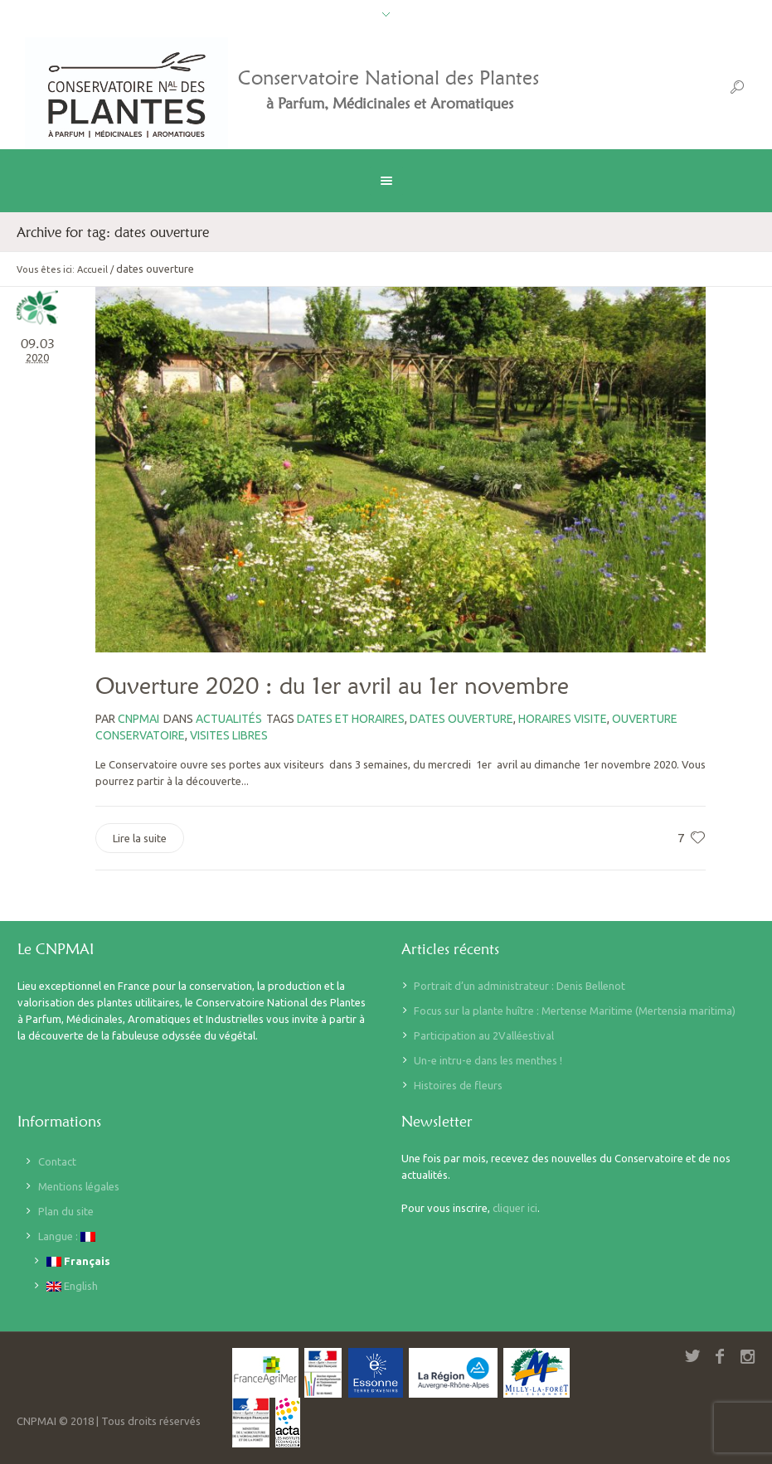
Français (78, 1261)
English (72, 1286)
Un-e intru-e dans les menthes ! (488, 1060)
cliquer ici (515, 1208)
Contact (57, 1161)
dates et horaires (351, 718)
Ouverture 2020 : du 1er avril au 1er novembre (332, 685)
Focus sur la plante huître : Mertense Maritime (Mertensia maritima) (575, 1010)
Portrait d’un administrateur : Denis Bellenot (519, 985)
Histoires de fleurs (458, 1085)
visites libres (229, 735)
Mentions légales (78, 1186)
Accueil (92, 269)
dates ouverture (461, 718)
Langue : (66, 1236)
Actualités (229, 718)
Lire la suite (140, 838)
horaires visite (562, 718)
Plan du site (66, 1211)
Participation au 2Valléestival (484, 1035)
